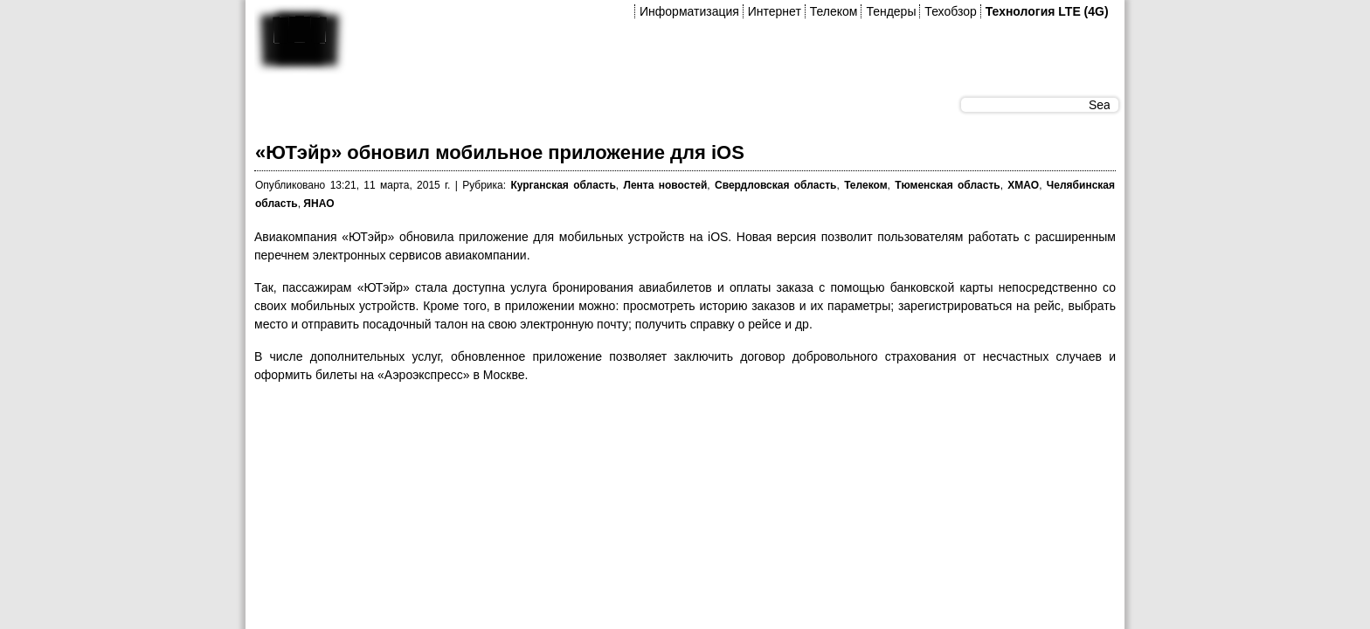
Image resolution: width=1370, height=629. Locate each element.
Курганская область (562, 185)
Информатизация (689, 11)
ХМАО (1023, 185)
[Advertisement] (572, 437)
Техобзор (950, 11)
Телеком (834, 11)
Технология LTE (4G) (1047, 11)
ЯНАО (318, 203)
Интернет (774, 11)
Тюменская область (947, 185)
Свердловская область (775, 185)
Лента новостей (666, 185)
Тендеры (891, 11)
